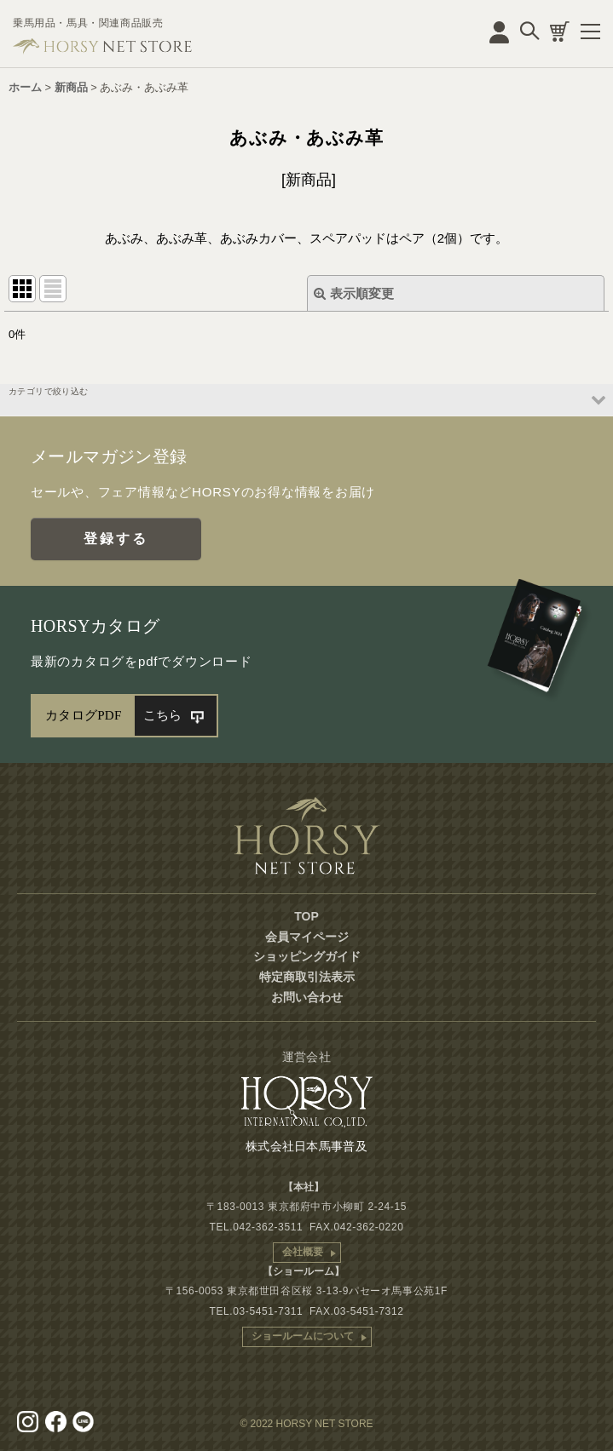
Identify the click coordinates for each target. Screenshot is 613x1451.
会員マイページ (307, 936)
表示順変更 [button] (354, 293)
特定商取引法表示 (307, 977)
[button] (306, 400)
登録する (116, 538)
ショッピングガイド (307, 956)
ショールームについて (303, 1336)
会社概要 (302, 1252)
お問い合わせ (307, 997)
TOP (306, 916)
